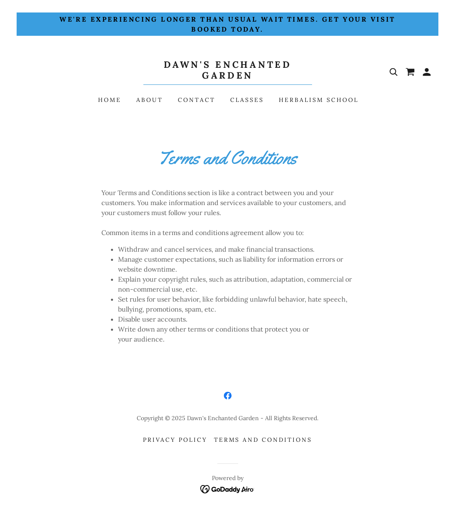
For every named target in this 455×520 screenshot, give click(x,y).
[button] (426, 72)
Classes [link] (247, 100)
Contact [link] (196, 100)
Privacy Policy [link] (175, 439)
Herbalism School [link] (319, 100)
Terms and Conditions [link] (263, 439)
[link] (227, 76)
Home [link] (109, 100)
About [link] (149, 100)
